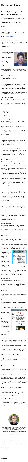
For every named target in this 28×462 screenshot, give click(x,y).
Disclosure (25, 453)
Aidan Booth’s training (17, 99)
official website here (10, 36)
